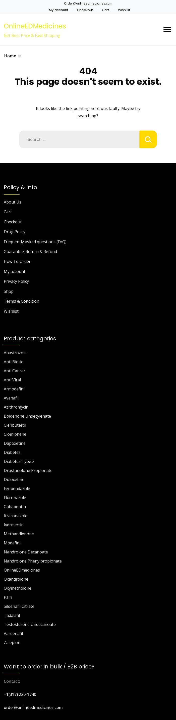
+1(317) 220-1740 (20, 694)
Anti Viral (12, 380)
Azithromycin (16, 407)
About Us (12, 202)
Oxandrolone (16, 579)
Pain (8, 597)
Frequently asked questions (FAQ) (35, 242)
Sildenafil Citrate (19, 606)
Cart (105, 10)
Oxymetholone (17, 588)
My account (58, 10)
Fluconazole (15, 497)
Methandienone (19, 534)
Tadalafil (12, 615)
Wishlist (124, 10)
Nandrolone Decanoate (26, 552)
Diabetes (12, 452)
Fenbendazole (17, 488)
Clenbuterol (15, 425)
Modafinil (12, 543)
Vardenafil (13, 633)
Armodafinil (14, 389)
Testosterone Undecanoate (30, 624)
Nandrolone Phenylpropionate (33, 561)
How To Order (17, 261)
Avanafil (11, 398)
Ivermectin (14, 525)
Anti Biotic (13, 362)
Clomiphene (15, 434)
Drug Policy (14, 231)
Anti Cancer (14, 371)
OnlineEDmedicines (22, 570)
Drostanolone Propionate (28, 470)
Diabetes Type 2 (19, 461)
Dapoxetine (15, 443)
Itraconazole (15, 515)
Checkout (85, 10)
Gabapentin (15, 506)
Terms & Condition (21, 301)
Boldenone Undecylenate (27, 416)
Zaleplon (12, 642)
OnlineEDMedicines (35, 26)
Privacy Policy (16, 281)
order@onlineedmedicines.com (33, 707)
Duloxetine (14, 479)
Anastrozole (15, 352)
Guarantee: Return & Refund (30, 251)
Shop (9, 291)
